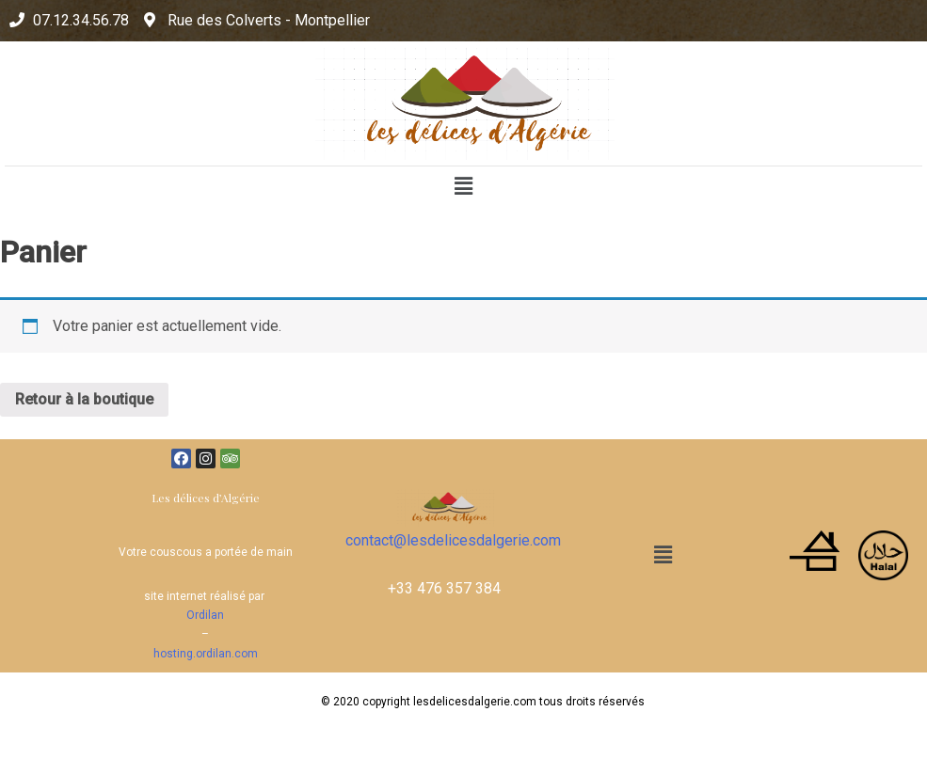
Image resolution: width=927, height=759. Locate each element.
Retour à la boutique (84, 399)
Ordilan (205, 615)
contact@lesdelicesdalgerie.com (453, 540)
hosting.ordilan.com (205, 653)
